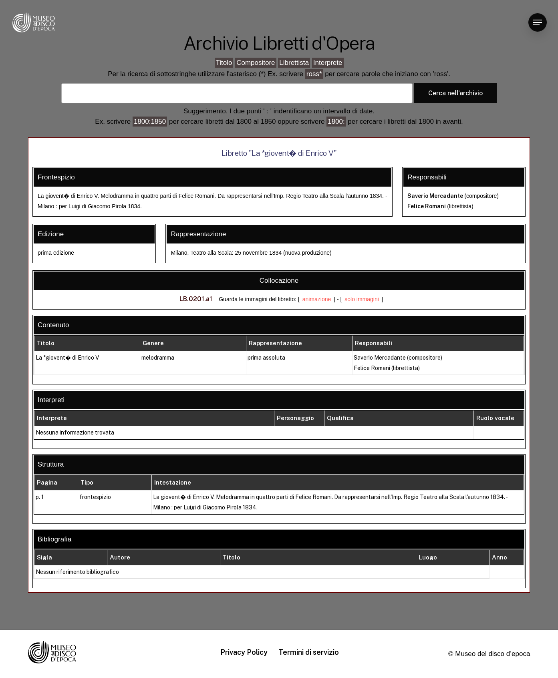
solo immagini (361, 299)
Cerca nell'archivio (455, 93)
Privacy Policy (244, 652)
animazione (316, 299)
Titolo (224, 62)
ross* (314, 74)
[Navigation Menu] (537, 22)
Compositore (255, 62)
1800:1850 (150, 121)
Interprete (327, 62)
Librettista (294, 62)
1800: (336, 121)
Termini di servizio (308, 652)
